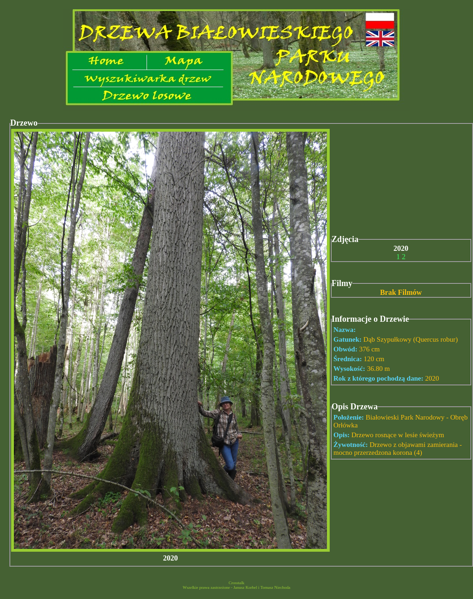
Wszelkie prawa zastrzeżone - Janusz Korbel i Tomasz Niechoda (236, 587)
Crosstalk (236, 582)
